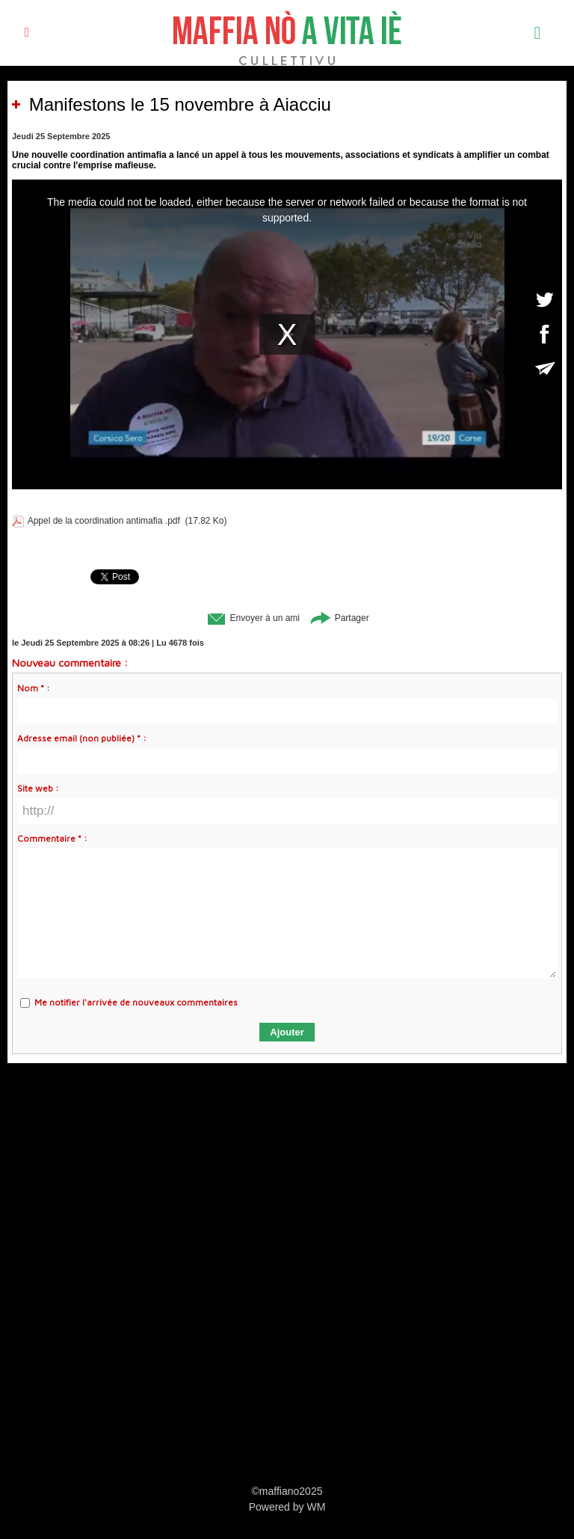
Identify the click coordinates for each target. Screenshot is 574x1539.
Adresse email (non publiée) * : (81, 738)
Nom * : (33, 688)
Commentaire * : (52, 838)
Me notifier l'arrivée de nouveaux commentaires (136, 1002)
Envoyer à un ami (252, 618)
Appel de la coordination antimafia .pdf (104, 520)
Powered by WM (287, 1507)
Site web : (38, 788)
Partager (338, 618)
